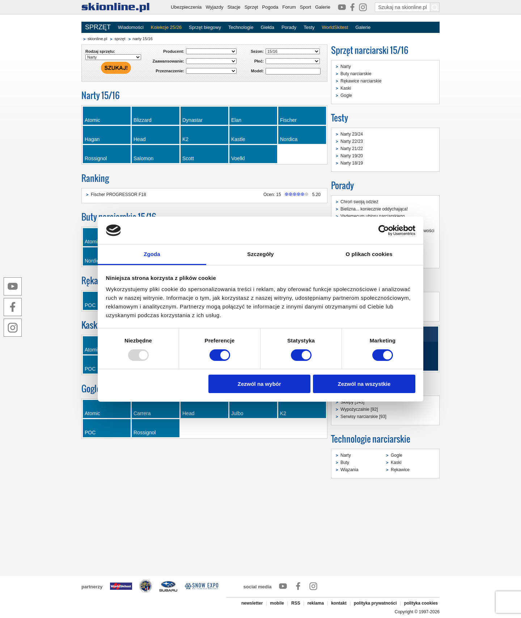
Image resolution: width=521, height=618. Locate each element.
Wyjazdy (214, 7)
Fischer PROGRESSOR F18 (118, 194)
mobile (277, 603)
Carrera (142, 413)
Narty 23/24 (351, 134)
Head (139, 139)
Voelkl (238, 158)
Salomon (143, 158)
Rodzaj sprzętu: (100, 51)
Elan (236, 120)
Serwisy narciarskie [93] (363, 416)
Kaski (345, 88)
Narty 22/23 (351, 141)
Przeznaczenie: (170, 71)
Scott (188, 158)
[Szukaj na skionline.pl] (435, 7)
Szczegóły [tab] (260, 254)
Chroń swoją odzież (359, 201)
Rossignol (96, 158)
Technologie (240, 27)
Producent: (173, 51)
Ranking (95, 178)
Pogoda (270, 7)
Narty (345, 66)
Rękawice (400, 469)
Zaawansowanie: (168, 61)
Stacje (233, 7)
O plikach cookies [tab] (369, 254)
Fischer (288, 120)
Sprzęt (251, 7)
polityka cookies (421, 603)
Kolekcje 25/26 (166, 27)
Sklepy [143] (352, 402)
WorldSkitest (335, 27)
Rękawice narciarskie (360, 81)
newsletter (252, 603)
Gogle (346, 95)
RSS (295, 603)
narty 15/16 (143, 39)
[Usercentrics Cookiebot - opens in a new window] (383, 230)
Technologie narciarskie (370, 438)
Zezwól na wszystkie (364, 384)
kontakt (339, 603)
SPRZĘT (98, 27)
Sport (305, 7)
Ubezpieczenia (186, 7)
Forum (289, 7)
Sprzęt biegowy (205, 27)
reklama (316, 603)
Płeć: (259, 61)
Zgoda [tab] (152, 254)
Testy (309, 27)
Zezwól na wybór (259, 384)
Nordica (288, 139)
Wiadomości (131, 27)
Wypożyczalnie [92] (359, 409)
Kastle (238, 139)
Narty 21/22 (351, 148)
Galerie (322, 7)
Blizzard (143, 120)
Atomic (92, 120)
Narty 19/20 (351, 155)
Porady (288, 27)
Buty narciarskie (355, 73)
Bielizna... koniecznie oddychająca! (374, 209)
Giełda (267, 27)
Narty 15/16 (100, 95)
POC (90, 432)
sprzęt (119, 39)
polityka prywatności (375, 603)
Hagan (92, 139)
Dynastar (192, 120)
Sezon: (257, 51)
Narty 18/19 (351, 163)
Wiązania (349, 469)
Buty (344, 462)
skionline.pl (97, 39)
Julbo (237, 413)
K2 (185, 139)
